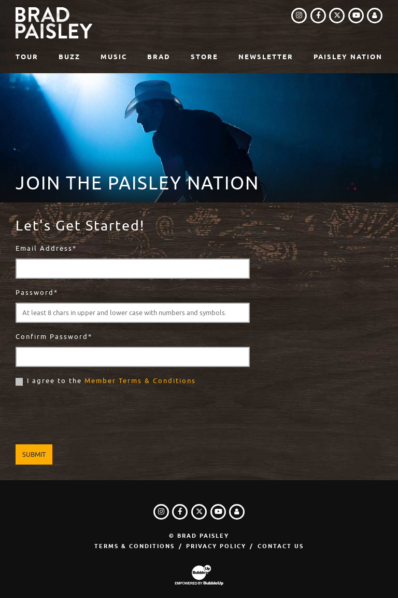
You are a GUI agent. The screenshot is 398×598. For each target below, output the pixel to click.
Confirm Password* (54, 336)
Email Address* (46, 248)
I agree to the (111, 380)
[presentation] (94, 417)
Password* (37, 292)
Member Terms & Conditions (140, 380)
